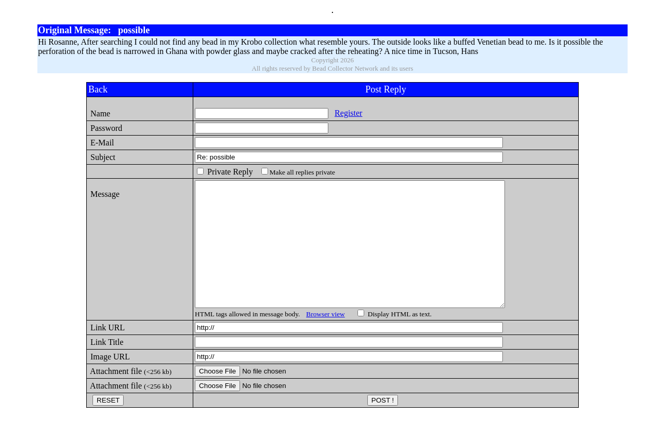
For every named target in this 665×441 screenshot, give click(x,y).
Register (339, 113)
